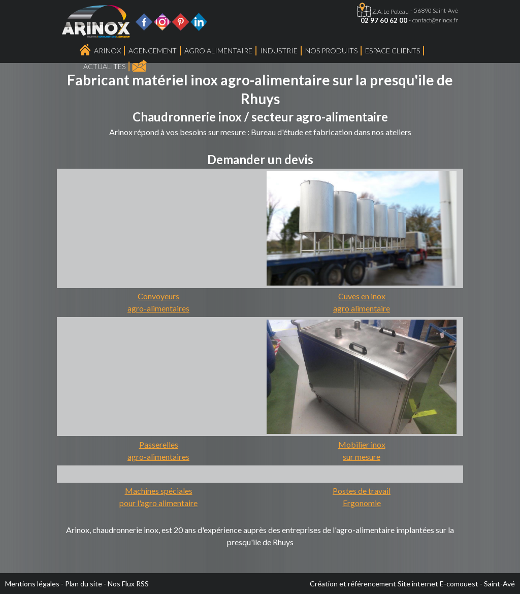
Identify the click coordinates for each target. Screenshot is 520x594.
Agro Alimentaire (218, 50)
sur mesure (361, 456)
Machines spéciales (158, 490)
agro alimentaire (361, 308)
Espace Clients (392, 50)
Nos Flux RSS (128, 583)
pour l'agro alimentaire (158, 503)
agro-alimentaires (158, 308)
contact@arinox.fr (435, 20)
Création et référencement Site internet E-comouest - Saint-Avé (412, 583)
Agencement (152, 50)
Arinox (107, 50)
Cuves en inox (361, 296)
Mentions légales (32, 583)
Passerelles (158, 444)
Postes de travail (362, 490)
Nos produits (331, 50)
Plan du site (83, 583)
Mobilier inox (361, 444)
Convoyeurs (158, 296)
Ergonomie (362, 503)
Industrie (279, 50)
